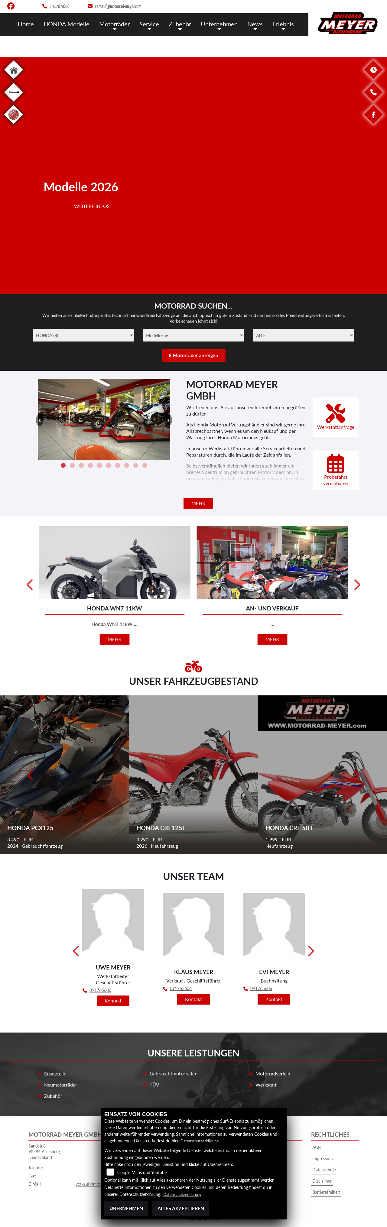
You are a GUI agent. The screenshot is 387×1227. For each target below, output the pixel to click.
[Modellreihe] (194, 335)
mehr (198, 503)
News (256, 23)
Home (34, 23)
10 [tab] (230, 284)
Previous (42, 175)
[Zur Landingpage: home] (13, 80)
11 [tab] (239, 284)
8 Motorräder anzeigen (193, 358)
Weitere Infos (92, 242)
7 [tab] (203, 284)
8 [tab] (212, 284)
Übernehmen (126, 1208)
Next (344, 175)
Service (154, 23)
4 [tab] (175, 284)
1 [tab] (148, 284)
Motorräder (120, 23)
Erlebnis (284, 23)
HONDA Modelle (74, 23)
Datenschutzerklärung (200, 1140)
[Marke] (67, 335)
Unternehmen (222, 23)
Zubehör (183, 23)
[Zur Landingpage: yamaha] (13, 125)
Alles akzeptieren (181, 1208)
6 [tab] (193, 284)
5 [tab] (184, 284)
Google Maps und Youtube (142, 1172)
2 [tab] (157, 284)
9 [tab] (221, 284)
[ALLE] (320, 335)
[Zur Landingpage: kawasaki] (13, 102)
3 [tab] (166, 284)
